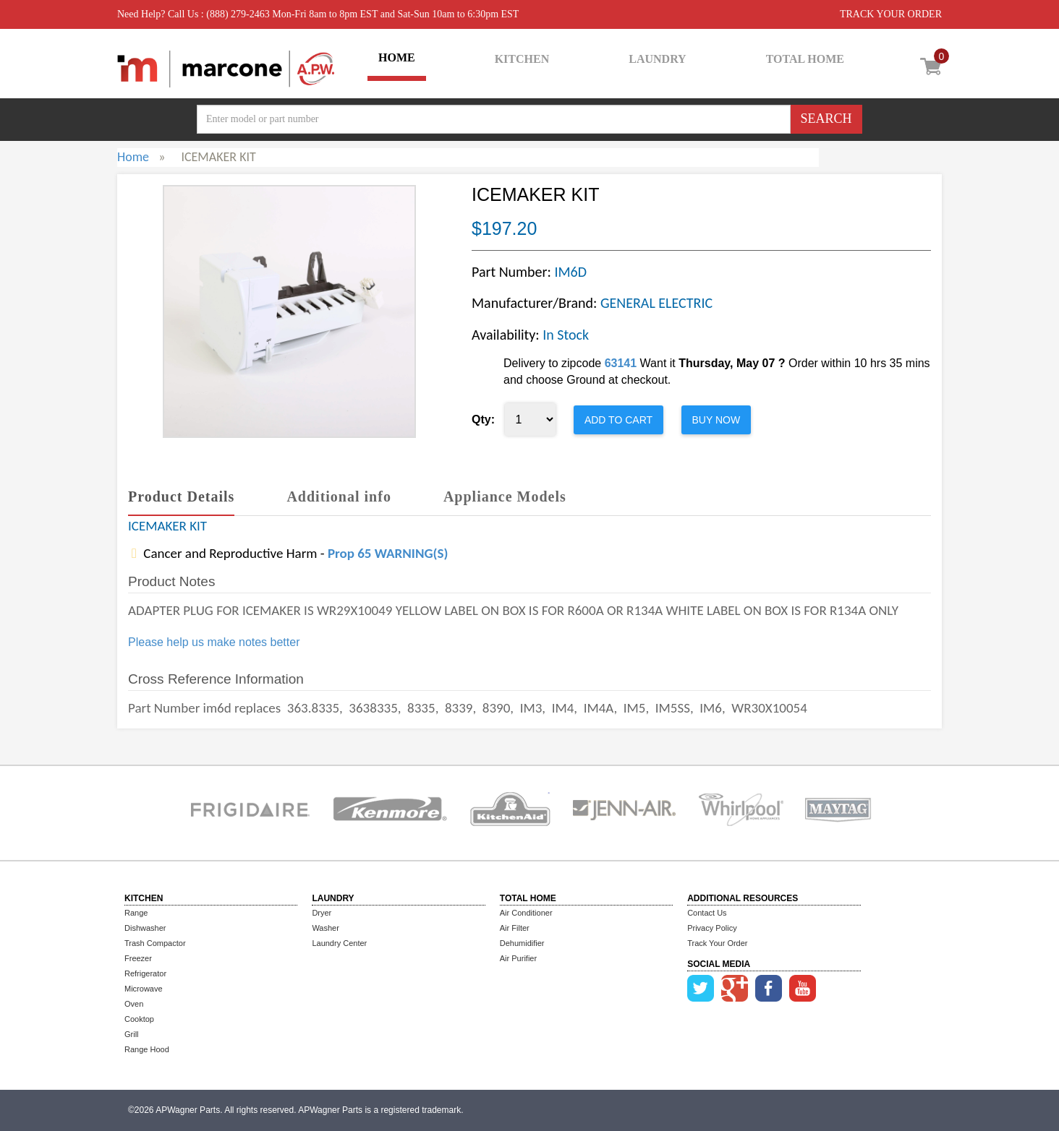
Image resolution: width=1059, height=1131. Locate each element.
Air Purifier (518, 958)
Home (133, 157)
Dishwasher (145, 928)
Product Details (181, 496)
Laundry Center (339, 943)
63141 (621, 363)
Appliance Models (504, 496)
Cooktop (139, 1019)
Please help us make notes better (213, 642)
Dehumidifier (522, 943)
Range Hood (146, 1049)
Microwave (143, 988)
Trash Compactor (155, 943)
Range (136, 912)
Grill (131, 1034)
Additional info (338, 496)
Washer (325, 928)
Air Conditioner (526, 912)
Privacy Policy (711, 928)
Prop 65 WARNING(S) (388, 553)
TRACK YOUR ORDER (891, 14)
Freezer (138, 958)
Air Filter (515, 928)
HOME (396, 57)
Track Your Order (717, 943)
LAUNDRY (657, 59)
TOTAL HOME (805, 59)
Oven (133, 1003)
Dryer (321, 912)
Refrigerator (145, 973)
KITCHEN (522, 59)
